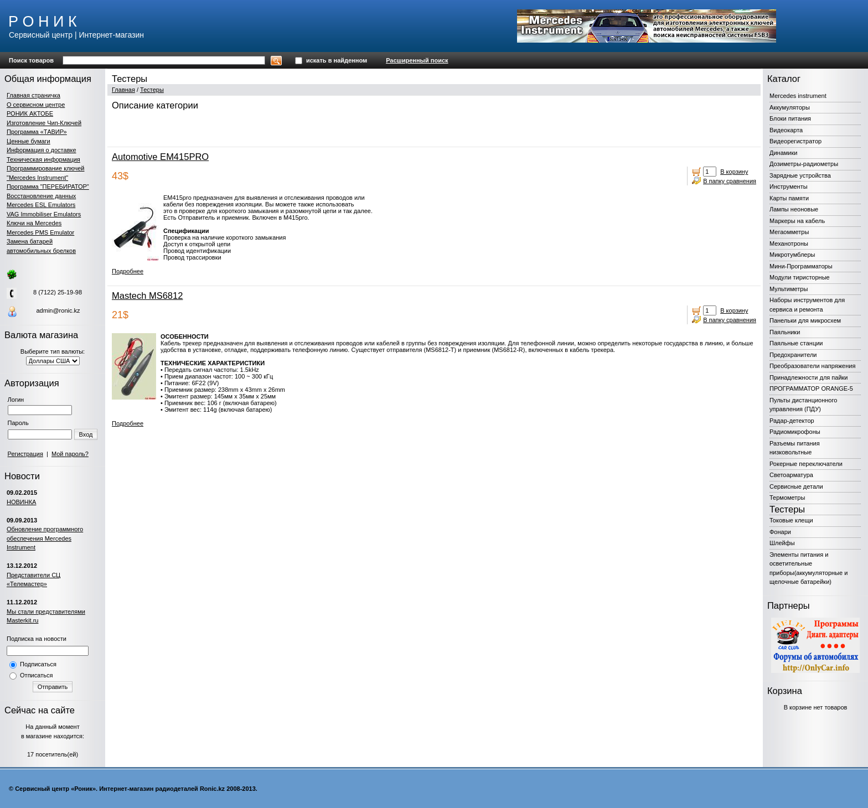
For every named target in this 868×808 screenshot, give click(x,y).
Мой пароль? (70, 453)
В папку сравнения (729, 181)
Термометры (787, 497)
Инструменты (788, 186)
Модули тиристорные (799, 277)
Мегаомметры (789, 232)
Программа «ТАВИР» (37, 131)
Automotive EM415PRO (160, 157)
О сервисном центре (36, 104)
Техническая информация (43, 159)
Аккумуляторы (789, 107)
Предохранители (793, 354)
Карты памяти (789, 198)
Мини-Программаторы (801, 266)
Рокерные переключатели (806, 463)
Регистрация (25, 453)
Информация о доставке (41, 150)
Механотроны (788, 243)
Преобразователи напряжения (812, 365)
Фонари (780, 532)
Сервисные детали (796, 486)
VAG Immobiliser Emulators (44, 214)
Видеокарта (786, 130)
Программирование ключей (45, 168)
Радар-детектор (791, 420)
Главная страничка (33, 95)
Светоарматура (791, 475)
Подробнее (127, 271)
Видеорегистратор (795, 141)
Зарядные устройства (800, 175)
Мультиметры (788, 289)
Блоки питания (790, 118)
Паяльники (784, 332)
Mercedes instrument (797, 95)
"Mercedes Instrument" (37, 177)
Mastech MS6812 (147, 296)
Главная (123, 89)
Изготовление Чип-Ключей (44, 123)
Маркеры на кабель (797, 220)
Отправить (53, 686)
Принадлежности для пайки (808, 377)
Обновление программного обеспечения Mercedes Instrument (45, 538)
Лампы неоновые (793, 209)
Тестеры (152, 89)
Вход (86, 434)
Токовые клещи (791, 520)
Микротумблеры (792, 254)
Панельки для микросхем (805, 320)
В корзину (734, 171)
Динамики (783, 152)
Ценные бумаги (28, 141)
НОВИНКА (21, 502)
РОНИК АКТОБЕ (30, 113)
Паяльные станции (796, 343)
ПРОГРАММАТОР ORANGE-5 (811, 388)
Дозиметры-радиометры (803, 163)
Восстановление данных (41, 196)
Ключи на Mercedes (34, 223)
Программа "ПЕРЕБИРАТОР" (48, 186)
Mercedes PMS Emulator (40, 232)
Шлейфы (782, 543)
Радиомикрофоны (794, 431)
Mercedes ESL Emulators (41, 204)
